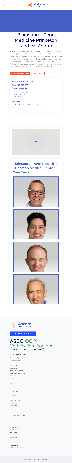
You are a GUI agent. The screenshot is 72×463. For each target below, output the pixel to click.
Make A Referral (14, 437)
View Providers (38, 73)
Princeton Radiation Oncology (18, 415)
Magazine (12, 430)
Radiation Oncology (15, 360)
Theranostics (13, 368)
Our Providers (13, 432)
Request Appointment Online (20, 73)
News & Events (14, 427)
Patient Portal (13, 395)
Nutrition (12, 383)
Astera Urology (14, 412)
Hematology (13, 365)
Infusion (12, 378)
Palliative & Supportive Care (17, 373)
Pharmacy (12, 381)
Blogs (11, 425)
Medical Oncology (15, 358)
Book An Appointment (23, 334)
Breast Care (13, 363)
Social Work (13, 375)
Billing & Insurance (15, 400)
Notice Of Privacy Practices (17, 447)
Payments (12, 398)
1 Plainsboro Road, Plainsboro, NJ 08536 (29, 105)
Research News (14, 405)
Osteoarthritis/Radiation (16, 370)
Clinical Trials (13, 403)
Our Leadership (14, 435)
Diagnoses (13, 386)
